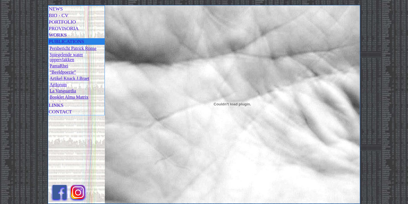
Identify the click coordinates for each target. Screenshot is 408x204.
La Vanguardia (63, 90)
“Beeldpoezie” (63, 72)
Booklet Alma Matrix (69, 97)
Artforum (58, 84)
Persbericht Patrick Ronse (73, 48)
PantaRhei (59, 65)
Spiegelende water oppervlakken (66, 57)
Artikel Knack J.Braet (69, 78)
